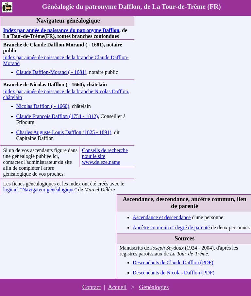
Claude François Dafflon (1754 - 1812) (57, 116)
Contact (91, 287)
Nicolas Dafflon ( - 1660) (42, 106)
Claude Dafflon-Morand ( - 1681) (51, 72)
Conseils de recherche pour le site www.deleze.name (105, 156)
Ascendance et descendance (162, 217)
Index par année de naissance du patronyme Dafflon (61, 30)
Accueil (117, 287)
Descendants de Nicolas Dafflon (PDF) (173, 272)
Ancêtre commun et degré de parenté (171, 227)
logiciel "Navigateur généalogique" (40, 189)
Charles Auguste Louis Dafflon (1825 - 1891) (63, 132)
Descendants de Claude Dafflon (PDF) (173, 262)
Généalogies (154, 287)
